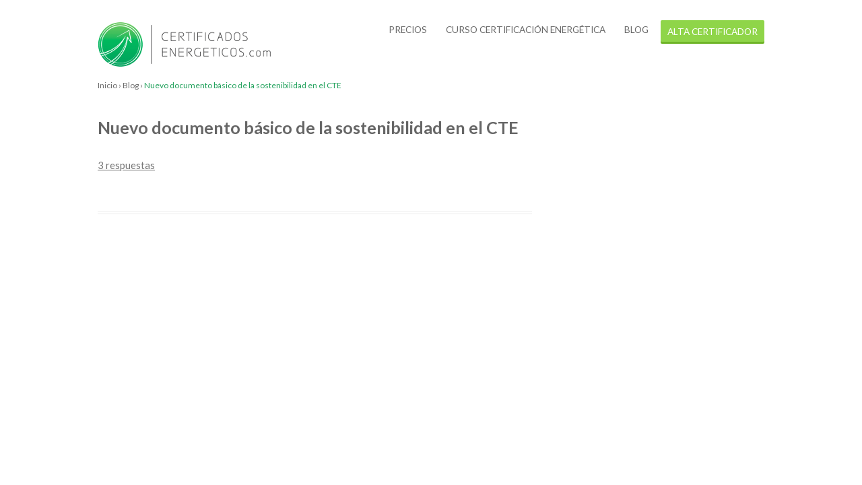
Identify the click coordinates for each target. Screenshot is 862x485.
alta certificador (712, 31)
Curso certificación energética (525, 29)
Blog (636, 29)
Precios (408, 29)
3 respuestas (126, 165)
